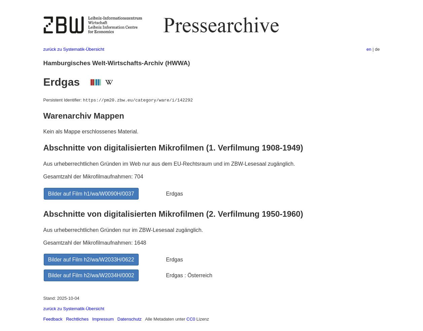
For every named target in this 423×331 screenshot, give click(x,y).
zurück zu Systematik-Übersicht (73, 49)
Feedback (53, 319)
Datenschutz (129, 319)
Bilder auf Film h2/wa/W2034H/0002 (91, 275)
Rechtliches (77, 319)
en (368, 49)
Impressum (103, 319)
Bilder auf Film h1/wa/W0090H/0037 (91, 194)
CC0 (190, 319)
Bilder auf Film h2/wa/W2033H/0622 (91, 259)
